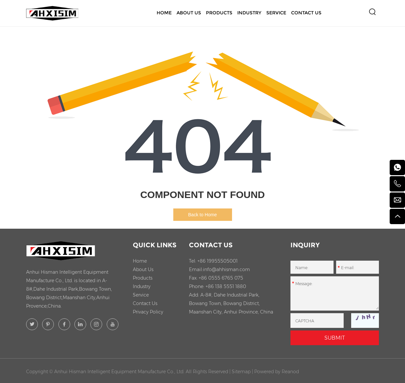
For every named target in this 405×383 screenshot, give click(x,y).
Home (164, 13)
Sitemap (241, 372)
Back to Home (202, 214)
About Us (189, 13)
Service (276, 13)
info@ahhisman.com (226, 269)
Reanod (290, 372)
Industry (249, 13)
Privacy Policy (148, 312)
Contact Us (306, 13)
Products (219, 13)
